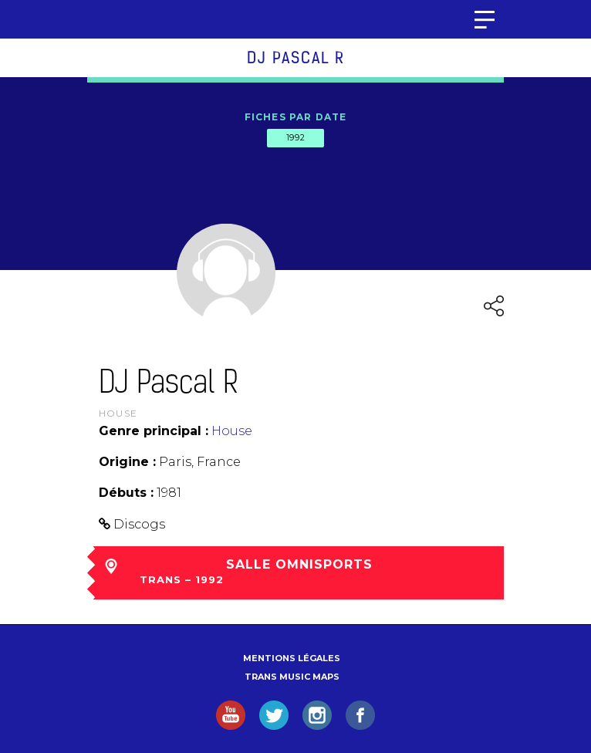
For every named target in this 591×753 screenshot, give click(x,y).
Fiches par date (296, 117)
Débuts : (126, 492)
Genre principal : (153, 431)
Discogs (139, 524)
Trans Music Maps (292, 676)
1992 (295, 137)
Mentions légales (291, 658)
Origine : (127, 461)
